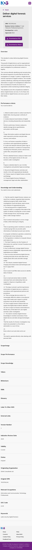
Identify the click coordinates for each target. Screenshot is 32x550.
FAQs (17, 531)
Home (4, 531)
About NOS (19, 534)
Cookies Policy (7, 536)
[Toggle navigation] (30, 3)
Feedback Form (7, 539)
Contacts (5, 534)
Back (7, 10)
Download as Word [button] (15, 44)
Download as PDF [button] (15, 38)
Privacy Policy (20, 536)
